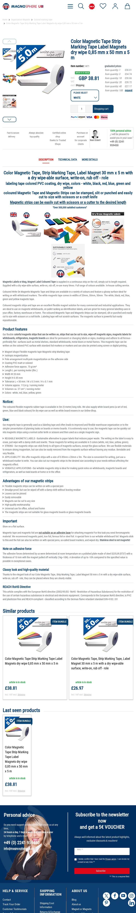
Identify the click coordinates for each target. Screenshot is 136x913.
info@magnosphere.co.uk (19, 848)
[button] (9, 119)
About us (76, 904)
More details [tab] (90, 159)
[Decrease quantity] (74, 109)
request (128, 90)
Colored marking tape (43, 19)
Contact (7, 899)
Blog (74, 899)
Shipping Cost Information (47, 905)
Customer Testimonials (15, 909)
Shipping (80, 85)
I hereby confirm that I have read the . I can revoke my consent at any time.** (103, 860)
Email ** (80, 849)
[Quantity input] (82, 109)
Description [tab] (46, 159)
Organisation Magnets (20, 19)
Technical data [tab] (67, 159)
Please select (80, 93)
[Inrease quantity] (89, 109)
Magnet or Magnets (82, 909)
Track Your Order (11, 904)
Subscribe (111, 870)
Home (4, 19)
